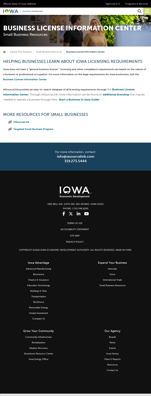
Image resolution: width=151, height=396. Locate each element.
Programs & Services (136, 4)
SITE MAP (75, 235)
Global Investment (38, 313)
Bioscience (38, 274)
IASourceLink (21, 121)
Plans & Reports (112, 359)
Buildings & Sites (38, 291)
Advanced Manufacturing (38, 268)
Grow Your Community (38, 331)
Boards (112, 337)
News (112, 342)
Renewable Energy (38, 307)
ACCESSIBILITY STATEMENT (75, 229)
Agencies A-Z (113, 4)
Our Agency (112, 331)
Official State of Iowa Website (19, 4)
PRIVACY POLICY (75, 242)
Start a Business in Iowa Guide (79, 99)
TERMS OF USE (75, 223)
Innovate (112, 268)
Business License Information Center (25, 79)
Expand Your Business (21, 51)
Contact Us (112, 370)
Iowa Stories (112, 353)
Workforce (38, 302)
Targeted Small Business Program (33, 129)
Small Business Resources (49, 51)
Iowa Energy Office (38, 359)
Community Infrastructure (38, 337)
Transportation (38, 296)
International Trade (112, 280)
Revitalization (38, 342)
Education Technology (38, 285)
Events (112, 348)
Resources (112, 364)
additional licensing (116, 94)
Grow (112, 274)
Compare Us (38, 318)
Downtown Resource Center (38, 353)
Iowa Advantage (38, 262)
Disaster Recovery (38, 348)
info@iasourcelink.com (75, 156)
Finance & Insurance (38, 280)
